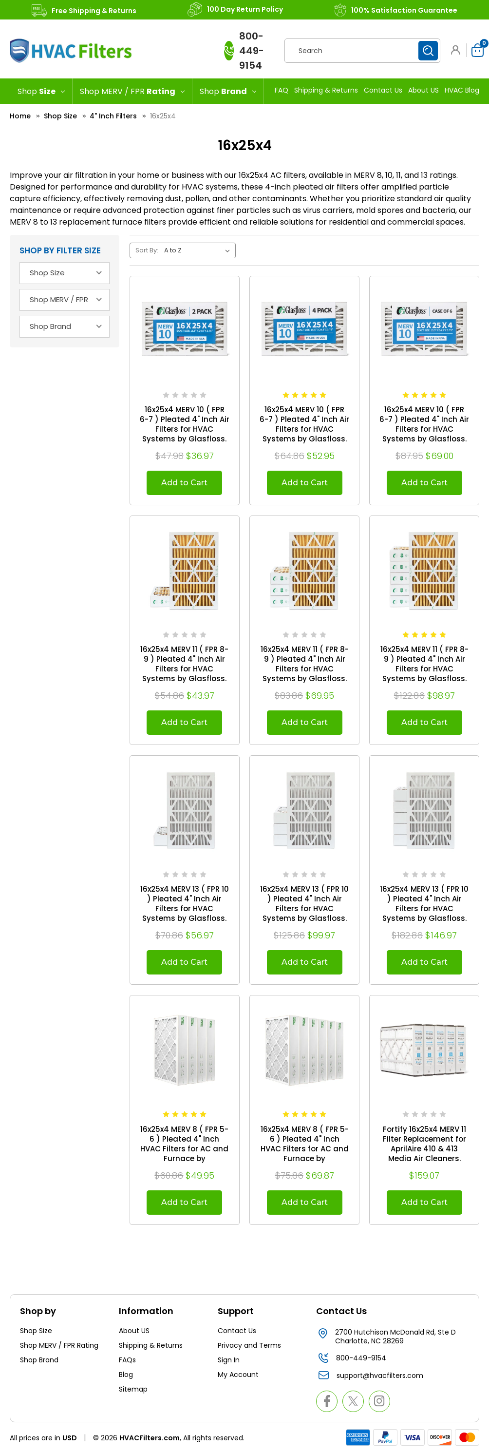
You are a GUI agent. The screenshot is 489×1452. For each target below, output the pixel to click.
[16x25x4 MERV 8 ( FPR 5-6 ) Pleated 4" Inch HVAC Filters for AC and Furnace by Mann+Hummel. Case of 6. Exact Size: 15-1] (304, 1050)
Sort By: (146, 250)
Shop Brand (39, 1360)
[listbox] (199, 250)
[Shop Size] (41, 91)
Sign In (229, 1360)
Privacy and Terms (249, 1345)
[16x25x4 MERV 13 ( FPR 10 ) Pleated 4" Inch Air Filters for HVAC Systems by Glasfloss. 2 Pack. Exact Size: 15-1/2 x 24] (184, 810)
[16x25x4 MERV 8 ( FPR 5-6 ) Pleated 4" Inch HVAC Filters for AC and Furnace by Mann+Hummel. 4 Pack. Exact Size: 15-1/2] (184, 1050)
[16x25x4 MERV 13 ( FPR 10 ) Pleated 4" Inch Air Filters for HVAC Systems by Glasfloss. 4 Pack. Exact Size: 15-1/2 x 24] (304, 810)
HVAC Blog (462, 90)
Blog (126, 1374)
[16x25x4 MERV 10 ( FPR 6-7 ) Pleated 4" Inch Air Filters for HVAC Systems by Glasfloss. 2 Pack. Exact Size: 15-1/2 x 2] (184, 331)
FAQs (127, 1360)
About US (423, 90)
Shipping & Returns (326, 90)
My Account (238, 1374)
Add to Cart (184, 482)
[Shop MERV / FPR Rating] (132, 91)
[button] (457, 50)
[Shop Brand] (228, 91)
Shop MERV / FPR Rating (59, 1345)
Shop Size (36, 1331)
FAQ (281, 90)
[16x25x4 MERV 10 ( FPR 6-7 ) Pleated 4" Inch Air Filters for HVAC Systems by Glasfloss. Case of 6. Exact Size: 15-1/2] (424, 331)
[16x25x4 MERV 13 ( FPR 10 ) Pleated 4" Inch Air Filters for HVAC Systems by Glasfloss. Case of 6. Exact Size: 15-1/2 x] (424, 810)
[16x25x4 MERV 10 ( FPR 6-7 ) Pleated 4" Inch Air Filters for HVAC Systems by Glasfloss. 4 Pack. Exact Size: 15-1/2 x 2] (304, 331)
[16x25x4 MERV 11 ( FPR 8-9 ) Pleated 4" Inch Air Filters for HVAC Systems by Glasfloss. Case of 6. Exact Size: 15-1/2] (424, 570)
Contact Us (383, 90)
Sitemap (133, 1389)
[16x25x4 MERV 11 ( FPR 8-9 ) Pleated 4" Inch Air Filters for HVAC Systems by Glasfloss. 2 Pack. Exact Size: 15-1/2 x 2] (184, 570)
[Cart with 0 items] (475, 50)
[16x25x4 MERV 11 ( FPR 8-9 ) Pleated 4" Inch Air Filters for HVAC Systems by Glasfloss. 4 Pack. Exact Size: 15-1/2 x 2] (304, 570)
